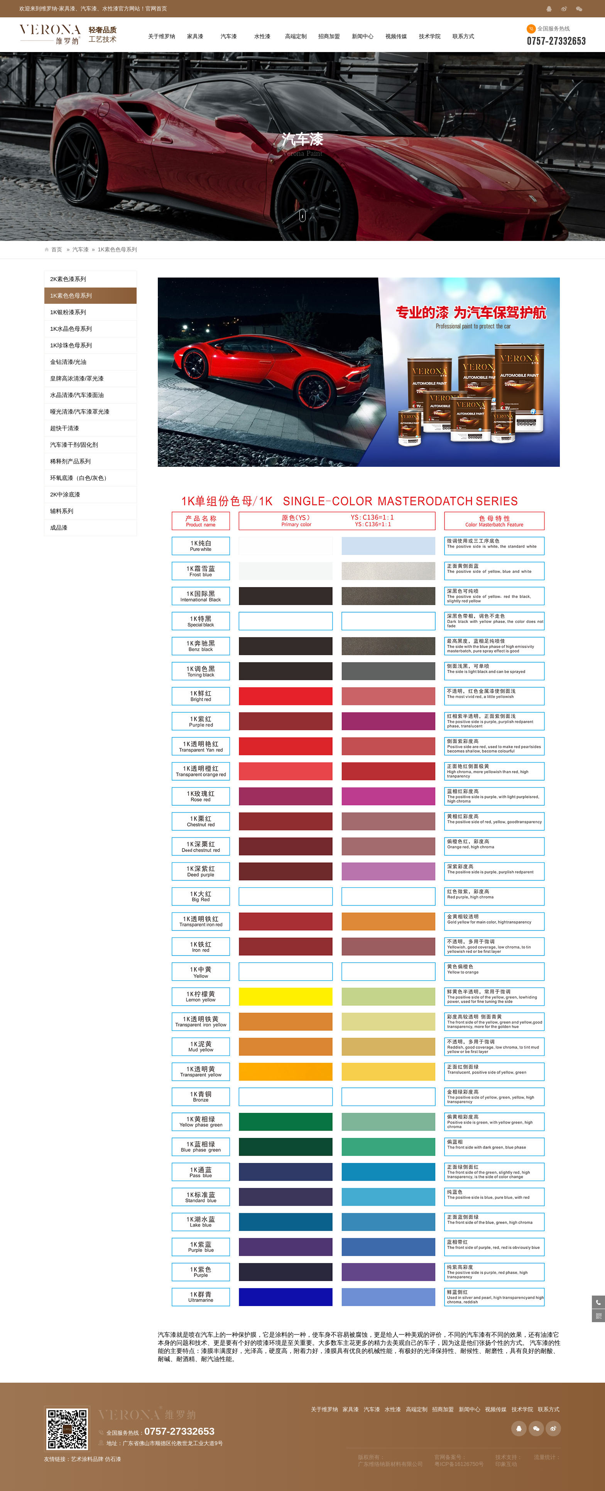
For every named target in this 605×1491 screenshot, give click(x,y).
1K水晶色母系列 (71, 328)
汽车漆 (81, 249)
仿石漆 (113, 1459)
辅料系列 (61, 511)
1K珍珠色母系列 (71, 345)
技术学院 (522, 1409)
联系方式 (548, 1409)
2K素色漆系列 (68, 279)
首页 (53, 249)
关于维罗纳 (324, 1409)
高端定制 (417, 1409)
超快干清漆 (64, 428)
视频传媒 (496, 1409)
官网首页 (156, 8)
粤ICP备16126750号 (459, 1464)
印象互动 (506, 1464)
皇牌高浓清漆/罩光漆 (77, 378)
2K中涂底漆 (65, 494)
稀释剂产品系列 (70, 461)
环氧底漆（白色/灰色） (80, 478)
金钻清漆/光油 (68, 361)
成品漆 (59, 527)
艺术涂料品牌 (87, 1459)
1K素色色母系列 (117, 249)
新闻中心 (469, 1409)
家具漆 (351, 1409)
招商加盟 (443, 1409)
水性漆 (393, 1409)
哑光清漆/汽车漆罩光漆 (80, 411)
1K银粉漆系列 (68, 312)
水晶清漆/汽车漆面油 (77, 395)
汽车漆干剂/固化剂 (74, 444)
